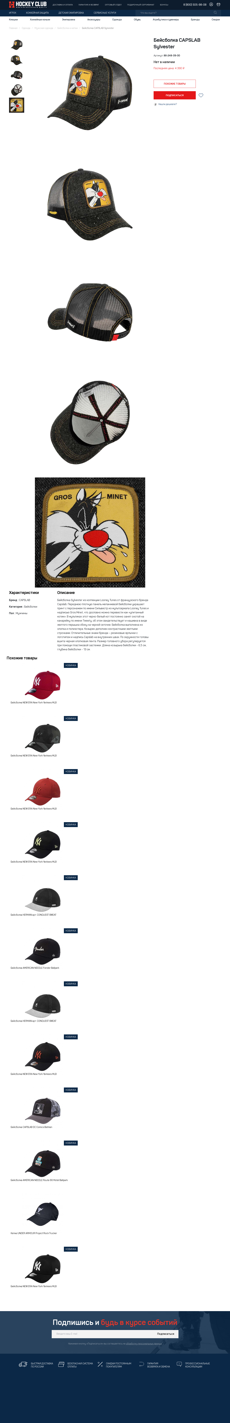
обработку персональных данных (144, 1344)
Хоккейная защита (37, 13)
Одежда (117, 20)
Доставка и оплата (63, 5)
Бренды (195, 20)
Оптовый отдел (113, 5)
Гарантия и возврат (89, 5)
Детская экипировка (71, 13)
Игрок (12, 13)
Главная (13, 28)
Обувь (137, 20)
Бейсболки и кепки (67, 28)
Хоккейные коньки (40, 20)
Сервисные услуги (105, 13)
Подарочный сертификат (140, 5)
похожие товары (175, 84)
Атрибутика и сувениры (166, 20)
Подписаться (165, 1334)
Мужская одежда (44, 28)
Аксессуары (93, 20)
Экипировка (68, 20)
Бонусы (164, 5)
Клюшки (13, 20)
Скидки (216, 20)
